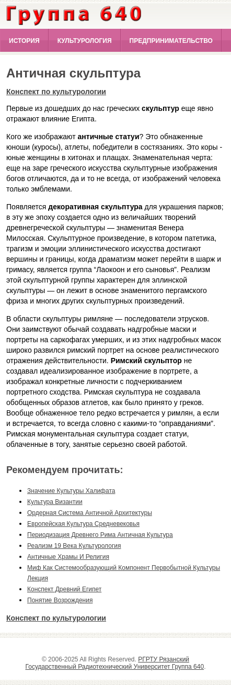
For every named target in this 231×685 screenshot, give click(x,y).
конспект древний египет (64, 589)
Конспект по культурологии (56, 91)
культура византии (55, 502)
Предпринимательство (171, 40)
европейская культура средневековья (83, 523)
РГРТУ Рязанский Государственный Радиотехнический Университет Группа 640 (115, 663)
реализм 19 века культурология (74, 545)
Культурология (84, 40)
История (24, 40)
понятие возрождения (60, 600)
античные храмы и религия (68, 556)
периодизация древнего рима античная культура (100, 534)
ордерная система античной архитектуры (89, 512)
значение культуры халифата (71, 491)
